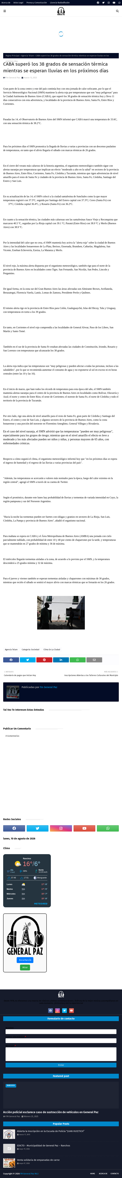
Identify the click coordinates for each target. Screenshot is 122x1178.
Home (92, 1174)
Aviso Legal (18, 3)
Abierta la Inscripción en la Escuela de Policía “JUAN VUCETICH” (50, 1131)
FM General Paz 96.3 (29, 1173)
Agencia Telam (27, 56)
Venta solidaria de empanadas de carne (38, 1160)
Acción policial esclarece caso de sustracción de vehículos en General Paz (50, 1112)
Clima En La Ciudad (52, 649)
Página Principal (13, 56)
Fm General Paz (13, 77)
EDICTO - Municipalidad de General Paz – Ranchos (43, 1145)
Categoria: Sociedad (30, 649)
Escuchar (25, 960)
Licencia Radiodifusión (60, 3)
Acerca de (6, 3)
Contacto (115, 1174)
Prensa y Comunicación (37, 3)
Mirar (25, 967)
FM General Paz (13, 1116)
